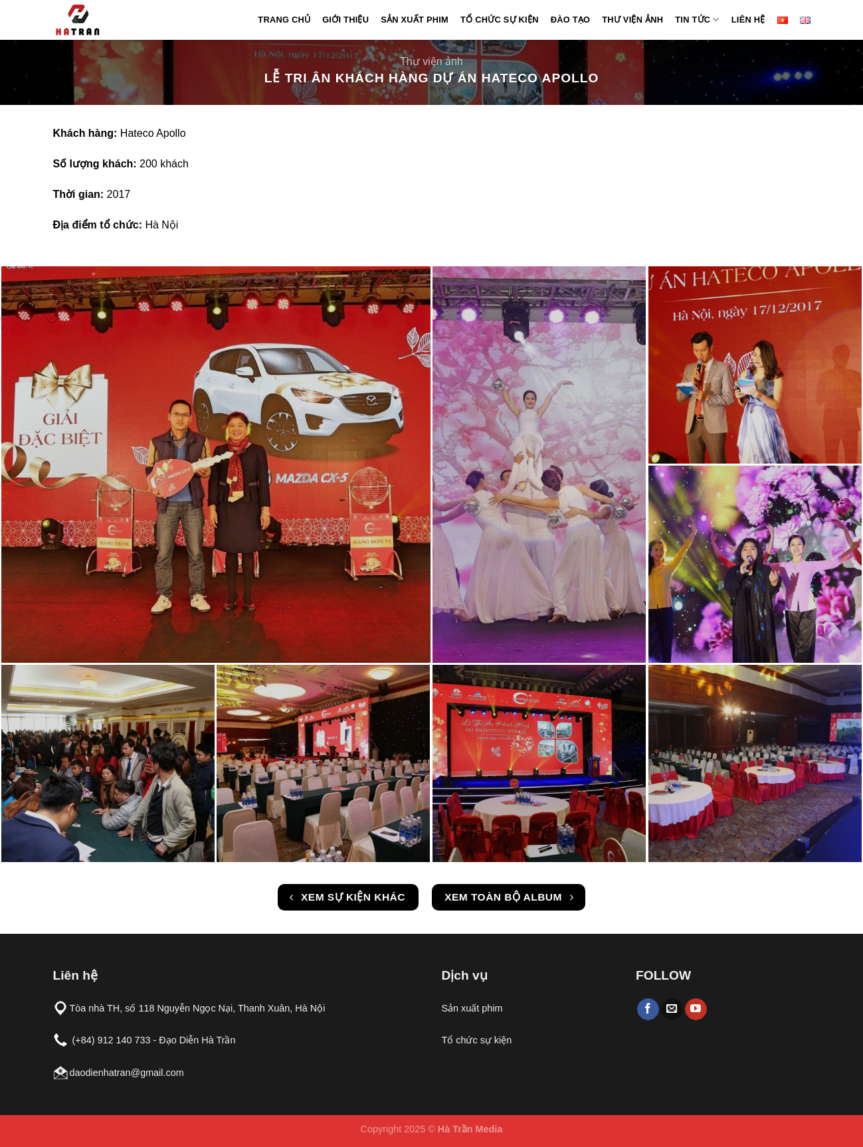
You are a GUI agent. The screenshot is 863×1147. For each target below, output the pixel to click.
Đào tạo (571, 20)
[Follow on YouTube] (696, 1009)
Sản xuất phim (414, 20)
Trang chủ (284, 20)
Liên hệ (748, 20)
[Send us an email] (672, 1009)
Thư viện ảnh (632, 20)
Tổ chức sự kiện (499, 20)
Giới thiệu (345, 20)
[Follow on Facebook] (648, 1009)
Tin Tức (697, 19)
